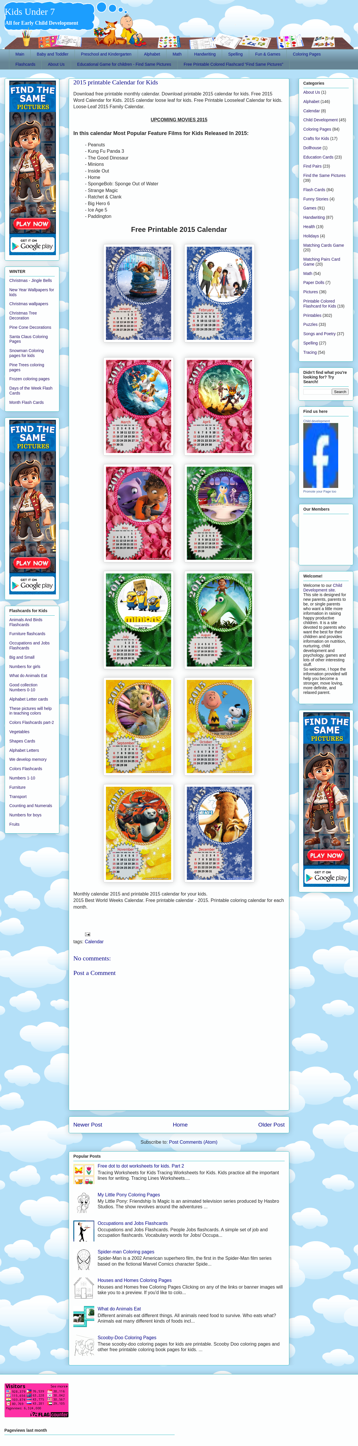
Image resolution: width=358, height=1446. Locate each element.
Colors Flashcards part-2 (31, 722)
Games (309, 208)
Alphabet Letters (24, 750)
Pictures (310, 291)
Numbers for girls (24, 666)
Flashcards (25, 64)
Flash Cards (314, 189)
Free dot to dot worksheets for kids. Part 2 (141, 1165)
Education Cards (318, 157)
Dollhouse (312, 147)
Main (19, 54)
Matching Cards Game (323, 245)
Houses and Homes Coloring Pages (134, 1280)
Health (309, 226)
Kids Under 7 (30, 11)
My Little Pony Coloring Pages (129, 1194)
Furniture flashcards (27, 633)
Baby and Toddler (52, 54)
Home (180, 1125)
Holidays (311, 236)
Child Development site (322, 587)
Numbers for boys (25, 815)
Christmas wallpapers (28, 303)
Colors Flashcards (25, 768)
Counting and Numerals (30, 805)
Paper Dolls (313, 282)
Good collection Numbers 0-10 (23, 687)
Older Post (271, 1125)
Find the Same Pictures (324, 175)
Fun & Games (267, 54)
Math (177, 54)
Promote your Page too (319, 491)
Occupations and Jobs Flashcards (133, 1223)
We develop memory (28, 759)
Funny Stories (315, 199)
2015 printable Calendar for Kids (115, 82)
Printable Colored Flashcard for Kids (319, 303)
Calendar (94, 941)
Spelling (235, 54)
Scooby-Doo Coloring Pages (127, 1337)
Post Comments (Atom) (193, 1142)
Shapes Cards (22, 741)
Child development (316, 421)
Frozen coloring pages (29, 378)
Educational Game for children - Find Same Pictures (124, 64)
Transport (17, 796)
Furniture (17, 787)
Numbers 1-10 (22, 778)
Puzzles (310, 324)
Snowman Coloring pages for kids (26, 353)
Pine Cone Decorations (30, 327)
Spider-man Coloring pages (126, 1251)
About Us (56, 64)
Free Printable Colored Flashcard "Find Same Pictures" (233, 64)
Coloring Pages (307, 54)
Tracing (310, 352)
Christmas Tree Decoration (23, 315)
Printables (312, 315)
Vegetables (19, 731)
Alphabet (152, 54)
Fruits (14, 824)
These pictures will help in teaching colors (30, 711)
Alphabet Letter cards (28, 699)
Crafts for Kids (316, 138)
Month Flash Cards (26, 402)
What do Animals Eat (119, 1308)
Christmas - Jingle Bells (30, 280)
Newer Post (87, 1125)
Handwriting (205, 54)
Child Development (320, 120)
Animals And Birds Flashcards (25, 622)
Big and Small (21, 657)
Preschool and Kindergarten (106, 54)
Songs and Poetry (319, 333)
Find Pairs (312, 166)
